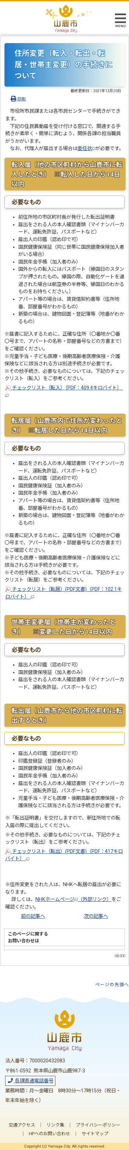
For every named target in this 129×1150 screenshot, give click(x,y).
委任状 (86, 148)
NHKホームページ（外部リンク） (73, 899)
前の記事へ (33, 916)
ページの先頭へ (112, 984)
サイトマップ (95, 1133)
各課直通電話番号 (30, 1081)
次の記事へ (96, 916)
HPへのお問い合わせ (49, 1133)
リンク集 (55, 1125)
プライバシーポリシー (98, 1125)
